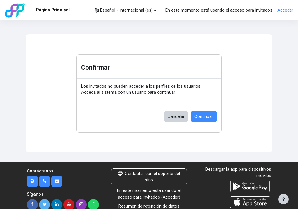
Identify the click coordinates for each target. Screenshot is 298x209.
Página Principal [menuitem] (53, 9)
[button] (125, 10)
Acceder (285, 10)
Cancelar (176, 116)
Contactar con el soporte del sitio (149, 177)
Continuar (203, 116)
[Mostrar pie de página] (283, 199)
